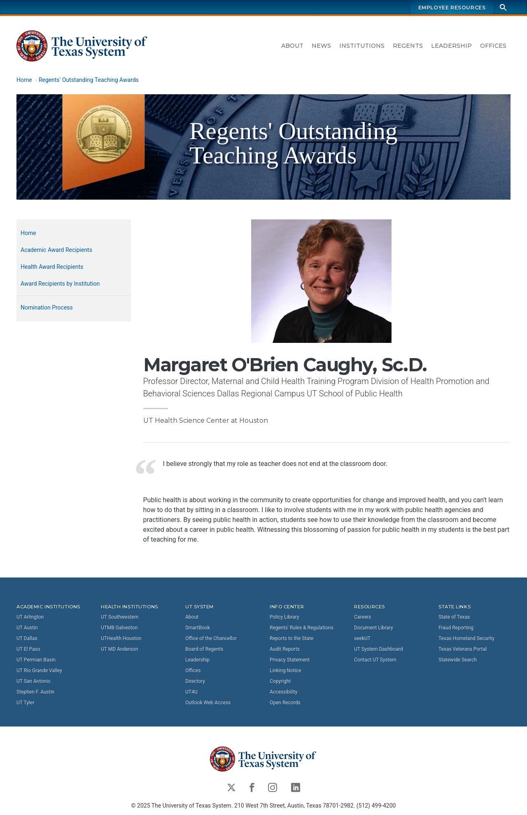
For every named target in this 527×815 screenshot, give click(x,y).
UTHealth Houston (121, 638)
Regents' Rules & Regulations (301, 628)
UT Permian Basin (36, 660)
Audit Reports (285, 649)
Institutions (362, 45)
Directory (195, 681)
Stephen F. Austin (35, 692)
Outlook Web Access (208, 703)
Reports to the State (291, 638)
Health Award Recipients (52, 266)
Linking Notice (285, 670)
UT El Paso (28, 649)
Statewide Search (457, 660)
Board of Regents (204, 649)
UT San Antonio (33, 681)
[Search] (503, 7)
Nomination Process (47, 307)
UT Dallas (26, 638)
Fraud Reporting (455, 628)
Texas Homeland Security (466, 638)
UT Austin (27, 628)
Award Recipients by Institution (60, 283)
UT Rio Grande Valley (39, 670)
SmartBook (197, 628)
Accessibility (283, 692)
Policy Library (284, 617)
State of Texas (454, 617)
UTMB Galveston (119, 628)
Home (24, 80)
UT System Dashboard (378, 649)
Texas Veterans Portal (462, 649)
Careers (362, 617)
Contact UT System (375, 660)
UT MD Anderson (119, 649)
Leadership (451, 45)
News (321, 45)
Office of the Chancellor (211, 638)
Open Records (285, 703)
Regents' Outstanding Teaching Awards (89, 80)
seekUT (362, 638)
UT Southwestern (119, 617)
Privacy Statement (290, 660)
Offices (493, 45)
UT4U (191, 692)
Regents (408, 45)
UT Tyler (25, 703)
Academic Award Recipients (56, 250)
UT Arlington (30, 617)
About (292, 45)
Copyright (280, 681)
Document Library (373, 628)
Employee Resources (452, 8)
